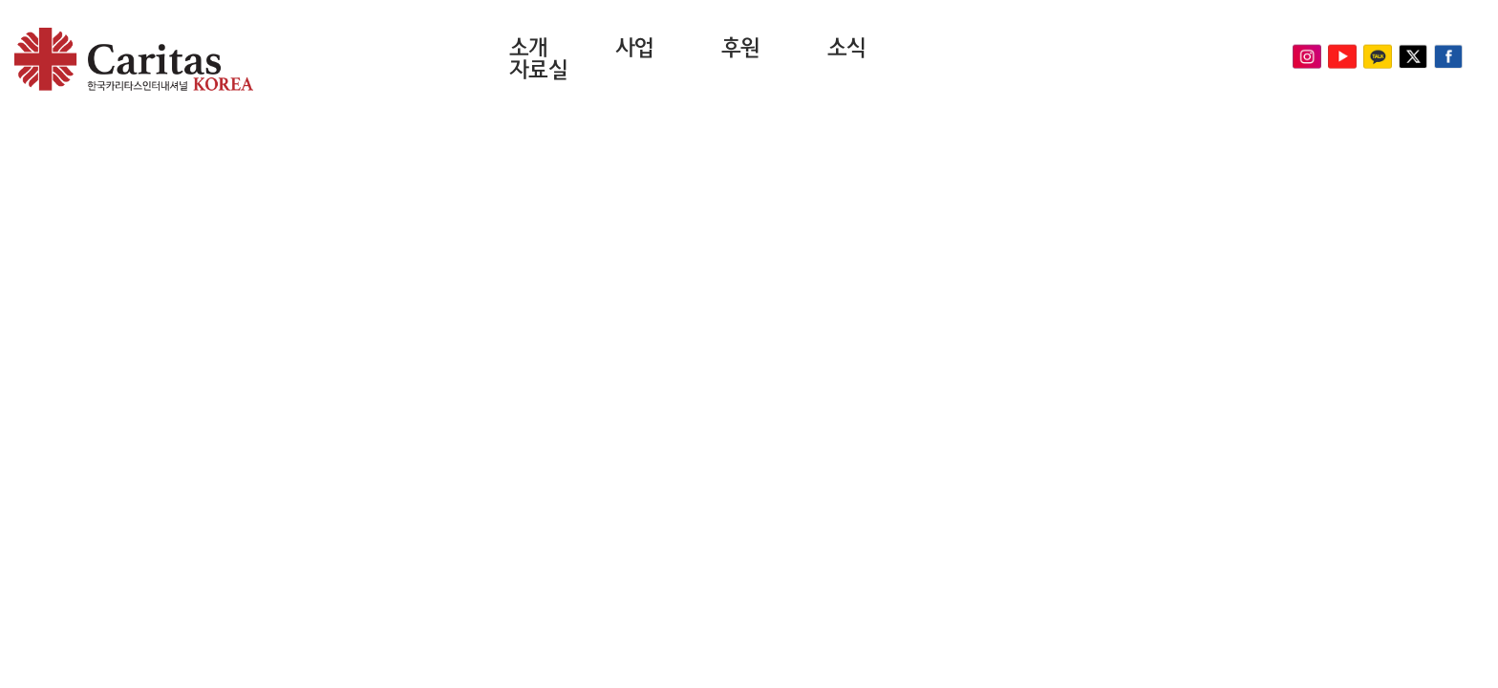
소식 (847, 47)
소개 (528, 47)
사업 (634, 47)
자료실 (538, 69)
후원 (740, 47)
